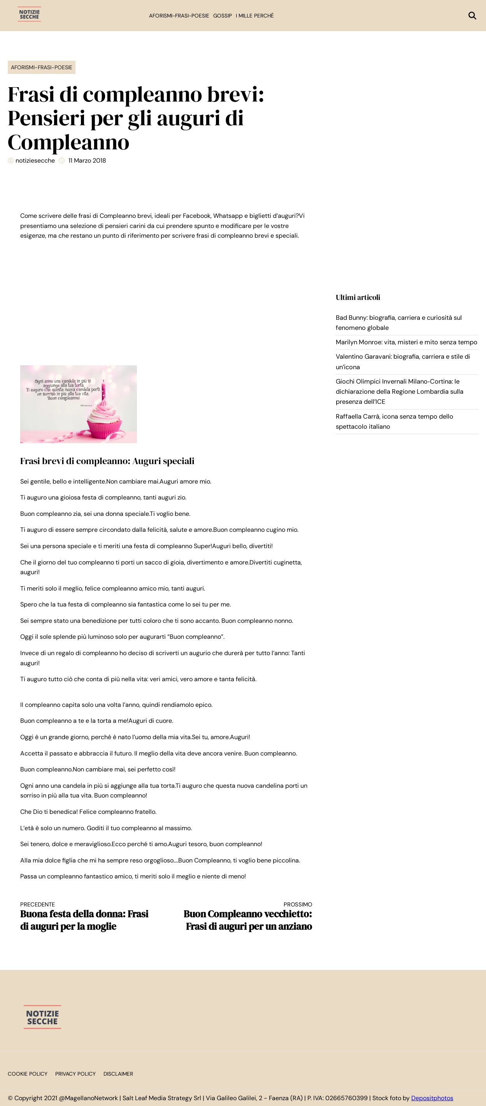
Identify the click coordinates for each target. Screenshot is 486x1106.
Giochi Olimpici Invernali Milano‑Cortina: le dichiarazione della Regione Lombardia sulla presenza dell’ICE (399, 391)
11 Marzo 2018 (87, 160)
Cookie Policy (27, 1074)
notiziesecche (35, 160)
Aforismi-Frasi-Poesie (179, 15)
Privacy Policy (75, 1074)
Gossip (222, 15)
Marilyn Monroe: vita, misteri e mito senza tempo (406, 342)
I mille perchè (255, 15)
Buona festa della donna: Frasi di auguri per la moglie (86, 916)
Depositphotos (432, 1098)
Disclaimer (118, 1074)
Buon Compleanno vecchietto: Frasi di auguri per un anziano (246, 916)
